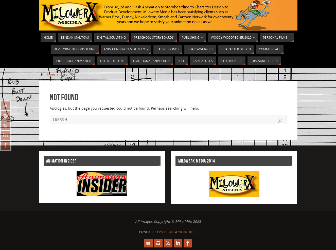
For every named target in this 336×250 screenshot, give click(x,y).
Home (50, 74)
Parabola (166, 232)
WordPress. (187, 232)
